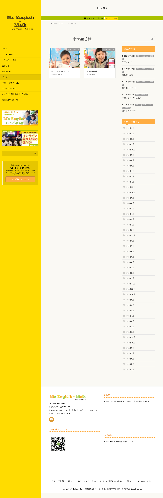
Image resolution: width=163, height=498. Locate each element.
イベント (138, 104)
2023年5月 (130, 256)
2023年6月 (130, 251)
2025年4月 (130, 170)
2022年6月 (130, 304)
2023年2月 (130, 272)
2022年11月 (130, 288)
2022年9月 (130, 299)
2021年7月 (130, 353)
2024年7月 (130, 208)
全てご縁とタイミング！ (61, 71)
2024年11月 (130, 186)
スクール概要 (7, 55)
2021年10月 (130, 342)
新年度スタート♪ (129, 87)
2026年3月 (130, 133)
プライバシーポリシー (102, 486)
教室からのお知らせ (142, 56)
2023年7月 (130, 245)
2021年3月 (130, 369)
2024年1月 (130, 229)
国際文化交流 (127, 75)
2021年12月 (130, 337)
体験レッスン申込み (83, 480)
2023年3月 (130, 267)
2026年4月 (130, 128)
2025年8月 (130, 154)
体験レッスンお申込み (11, 83)
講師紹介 (5, 66)
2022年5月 (130, 310)
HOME (4, 49)
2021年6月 (130, 358)
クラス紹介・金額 (9, 60)
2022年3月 (130, 321)
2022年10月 (130, 294)
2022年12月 (130, 283)
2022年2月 (130, 326)
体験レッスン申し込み (131, 97)
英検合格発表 (92, 71)
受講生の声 (6, 71)
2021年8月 (130, 347)
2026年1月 (130, 144)
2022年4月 (130, 315)
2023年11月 (130, 235)
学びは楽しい (127, 62)
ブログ (4, 77)
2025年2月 (130, 181)
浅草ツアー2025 (129, 110)
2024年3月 (130, 219)
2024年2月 (130, 224)
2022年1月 (130, 331)
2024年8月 (130, 203)
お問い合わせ (139, 480)
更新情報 (127, 107)
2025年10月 (130, 149)
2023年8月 (130, 240)
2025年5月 (130, 165)
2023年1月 (130, 278)
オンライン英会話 (9, 89)
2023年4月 (130, 262)
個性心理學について (10, 100)
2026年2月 (130, 138)
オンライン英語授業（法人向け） (15, 94)
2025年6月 (130, 160)
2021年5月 (130, 363)
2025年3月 (130, 176)
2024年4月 (130, 213)
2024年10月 (130, 192)
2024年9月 (130, 197)
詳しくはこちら (111, 18)
